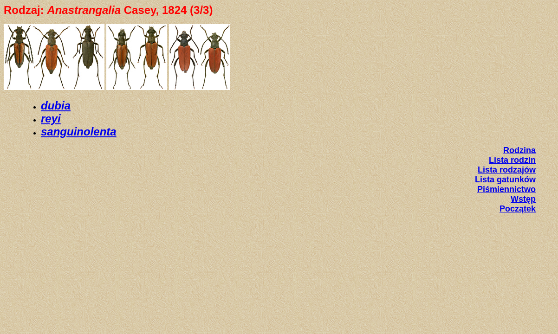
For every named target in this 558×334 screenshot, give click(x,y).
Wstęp (523, 199)
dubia (56, 105)
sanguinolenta (79, 131)
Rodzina (519, 150)
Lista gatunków (505, 179)
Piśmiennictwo (506, 189)
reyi (51, 118)
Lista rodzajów (507, 169)
